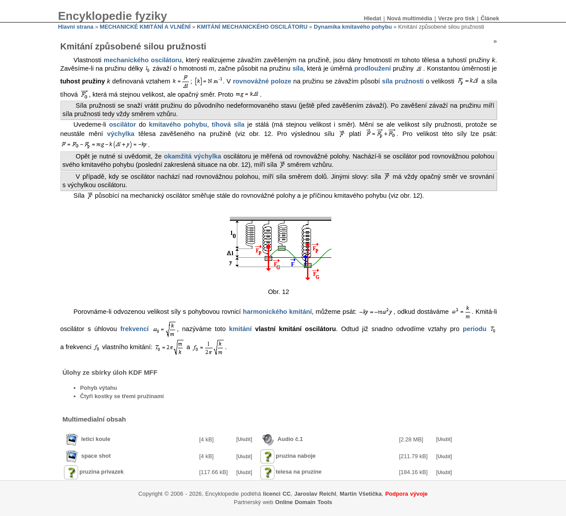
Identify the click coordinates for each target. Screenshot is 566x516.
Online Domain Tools (303, 502)
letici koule (95, 439)
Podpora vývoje (406, 493)
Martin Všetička (361, 493)
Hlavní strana (76, 26)
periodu (475, 328)
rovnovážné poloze (262, 81)
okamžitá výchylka (192, 156)
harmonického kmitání (277, 311)
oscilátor (122, 124)
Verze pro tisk (456, 18)
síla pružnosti (403, 81)
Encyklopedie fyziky (112, 16)
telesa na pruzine (299, 471)
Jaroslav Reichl (315, 493)
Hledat (372, 18)
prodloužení (372, 68)
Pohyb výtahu (98, 387)
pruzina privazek (101, 471)
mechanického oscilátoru (143, 60)
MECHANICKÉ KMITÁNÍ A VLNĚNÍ (145, 26)
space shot (96, 455)
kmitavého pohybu (178, 124)
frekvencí (134, 328)
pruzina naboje (295, 455)
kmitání (240, 328)
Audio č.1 (290, 439)
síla (297, 68)
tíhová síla (228, 124)
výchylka (121, 134)
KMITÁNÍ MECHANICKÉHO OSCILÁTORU (252, 26)
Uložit (244, 439)
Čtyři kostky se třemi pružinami (122, 396)
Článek (490, 18)
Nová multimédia (409, 18)
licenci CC (277, 493)
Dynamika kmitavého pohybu (353, 26)
